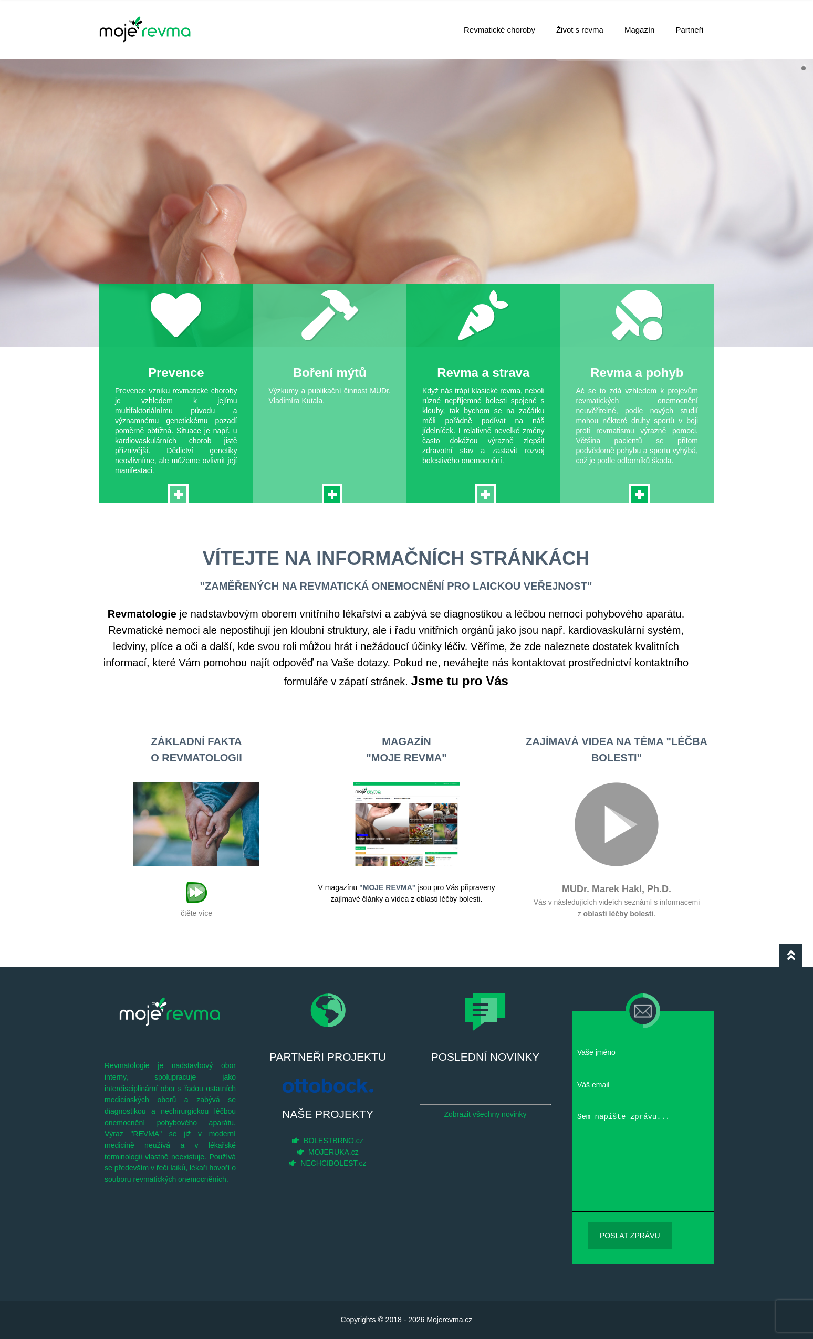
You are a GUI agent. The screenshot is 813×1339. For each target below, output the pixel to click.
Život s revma (579, 24)
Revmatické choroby (499, 24)
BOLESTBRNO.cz (333, 1140)
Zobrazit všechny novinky (485, 1114)
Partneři (689, 24)
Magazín (639, 24)
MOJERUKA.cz (333, 1152)
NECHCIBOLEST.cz (333, 1163)
